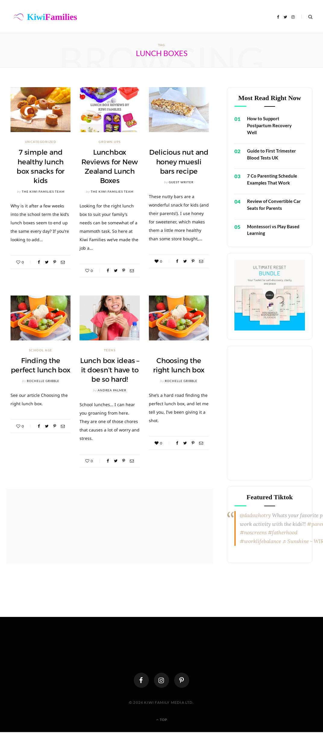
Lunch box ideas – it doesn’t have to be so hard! (109, 370)
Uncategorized (40, 142)
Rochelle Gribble (43, 381)
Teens (110, 350)
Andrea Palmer (112, 390)
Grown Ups (110, 142)
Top (161, 719)
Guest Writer (181, 182)
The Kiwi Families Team (43, 191)
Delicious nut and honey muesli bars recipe (179, 161)
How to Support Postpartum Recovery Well (269, 125)
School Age (40, 350)
